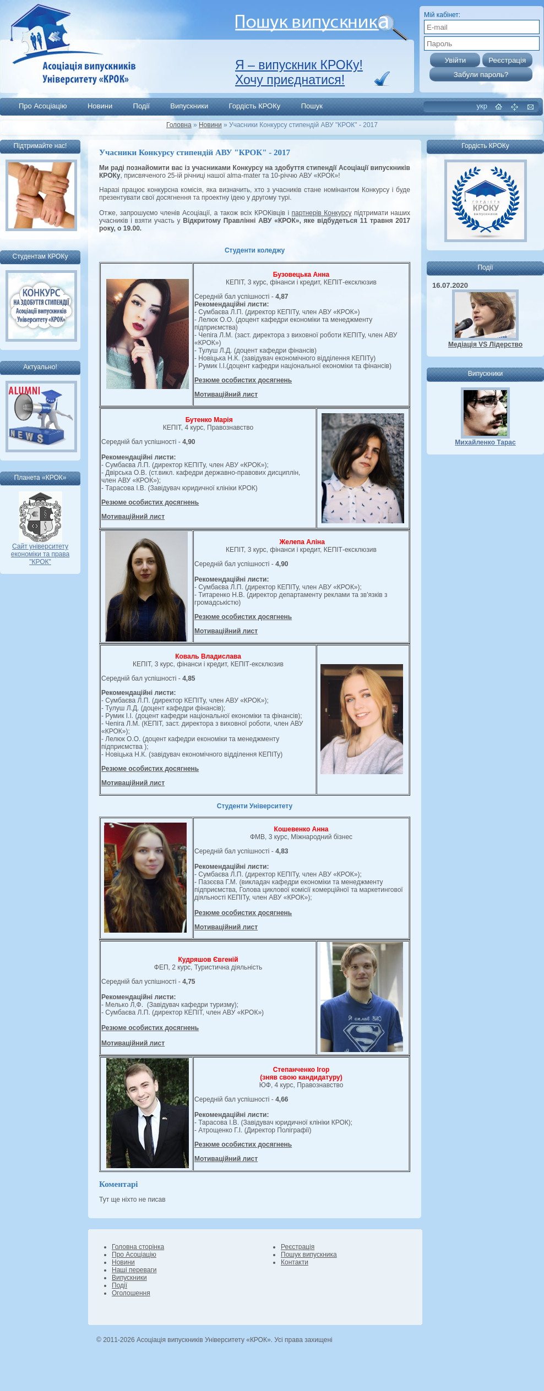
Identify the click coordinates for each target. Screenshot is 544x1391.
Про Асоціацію (43, 106)
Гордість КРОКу (255, 106)
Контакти (294, 1262)
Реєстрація (297, 1247)
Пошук (312, 106)
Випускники (189, 106)
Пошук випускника (309, 1254)
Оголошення (131, 1293)
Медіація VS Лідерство (485, 344)
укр (482, 106)
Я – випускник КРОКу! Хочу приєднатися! (299, 72)
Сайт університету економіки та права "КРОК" (40, 551)
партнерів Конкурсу (322, 213)
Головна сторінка (138, 1247)
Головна (179, 125)
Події (141, 106)
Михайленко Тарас (485, 442)
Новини (100, 106)
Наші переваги (134, 1270)
